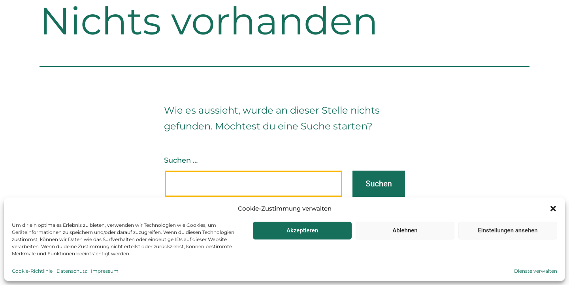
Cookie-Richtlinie (32, 271)
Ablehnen (404, 230)
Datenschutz (72, 271)
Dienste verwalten (535, 271)
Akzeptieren (302, 230)
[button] (553, 209)
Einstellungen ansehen (507, 230)
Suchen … (181, 160)
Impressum (105, 271)
